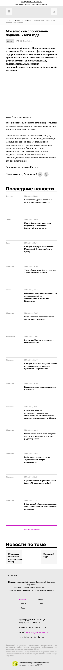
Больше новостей (31, 529)
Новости (22, 599)
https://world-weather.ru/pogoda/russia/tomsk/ (31, 4)
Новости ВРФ (11, 575)
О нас (40, 604)
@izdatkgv (39, 637)
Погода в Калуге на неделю (31, 2)
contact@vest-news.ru (37, 632)
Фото (23, 608)
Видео (40, 599)
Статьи (23, 604)
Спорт (10, 41)
